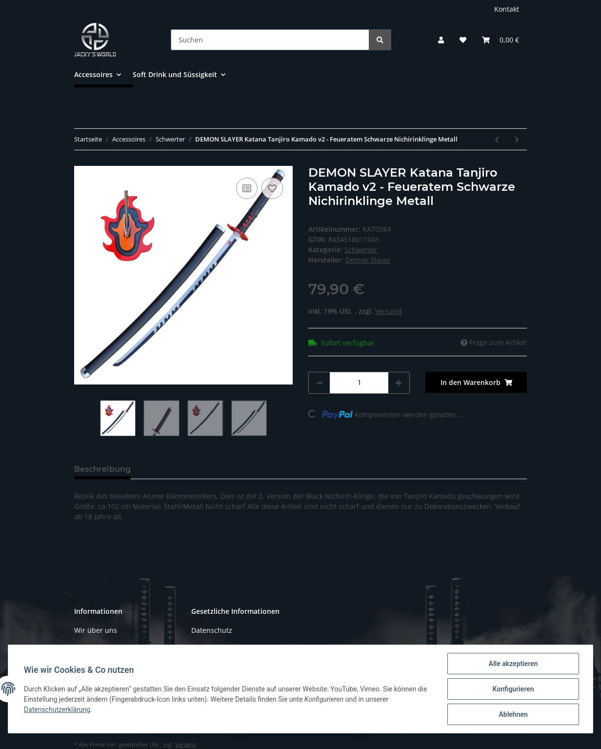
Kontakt (506, 9)
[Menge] (359, 382)
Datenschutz (211, 630)
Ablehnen (513, 714)
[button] (441, 40)
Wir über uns (95, 630)
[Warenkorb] (500, 40)
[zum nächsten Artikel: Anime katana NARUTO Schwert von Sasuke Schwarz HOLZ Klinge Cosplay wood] (517, 139)
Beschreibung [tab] (102, 469)
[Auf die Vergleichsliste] (247, 188)
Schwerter (361, 249)
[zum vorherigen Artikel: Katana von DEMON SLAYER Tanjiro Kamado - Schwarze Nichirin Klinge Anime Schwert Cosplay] (497, 139)
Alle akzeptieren (513, 664)
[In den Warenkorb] (476, 382)
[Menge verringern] (319, 382)
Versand (388, 311)
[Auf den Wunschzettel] (272, 188)
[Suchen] (270, 39)
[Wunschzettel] (463, 40)
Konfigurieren (513, 689)
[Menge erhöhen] (398, 382)
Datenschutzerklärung (57, 709)
